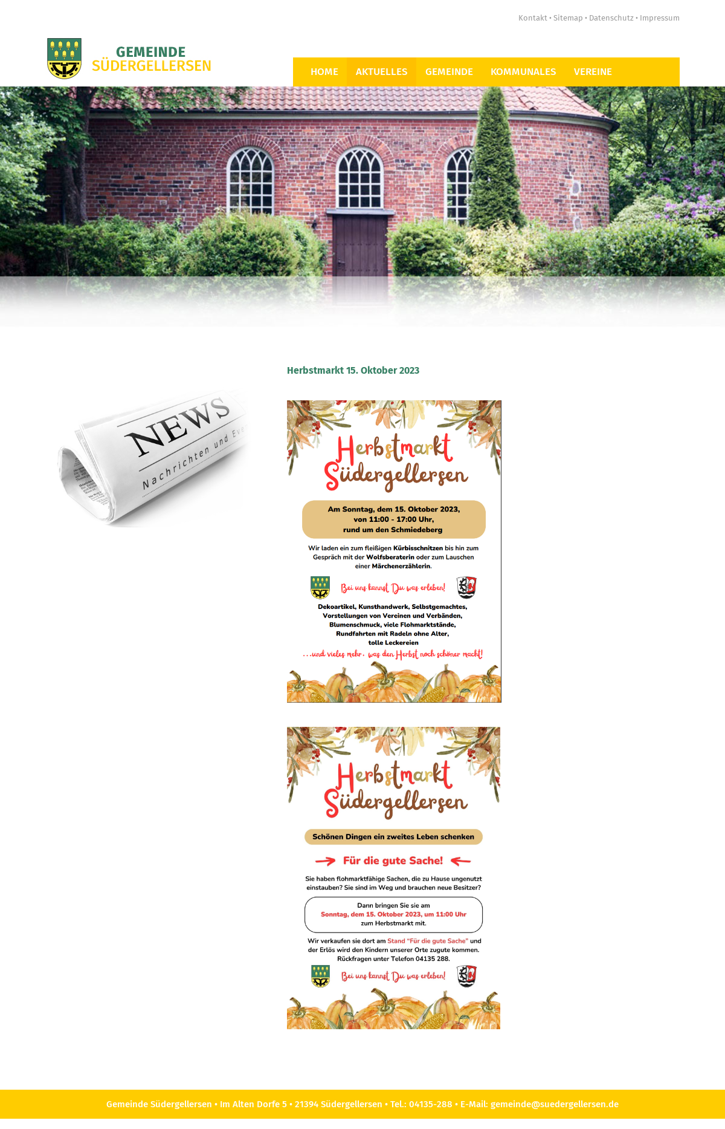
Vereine (593, 71)
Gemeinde (449, 71)
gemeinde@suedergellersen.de (555, 1104)
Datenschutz (611, 17)
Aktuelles (382, 71)
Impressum (660, 17)
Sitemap (568, 17)
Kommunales (523, 71)
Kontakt (532, 17)
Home (324, 71)
